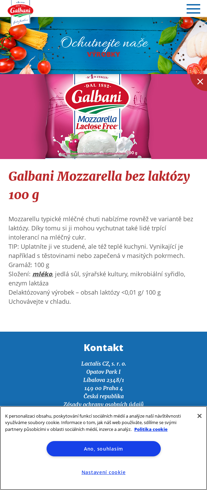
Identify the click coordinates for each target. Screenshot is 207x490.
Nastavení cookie (104, 472)
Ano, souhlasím (103, 448)
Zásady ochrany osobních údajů (104, 404)
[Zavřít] (199, 415)
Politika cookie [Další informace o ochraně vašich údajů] (151, 429)
